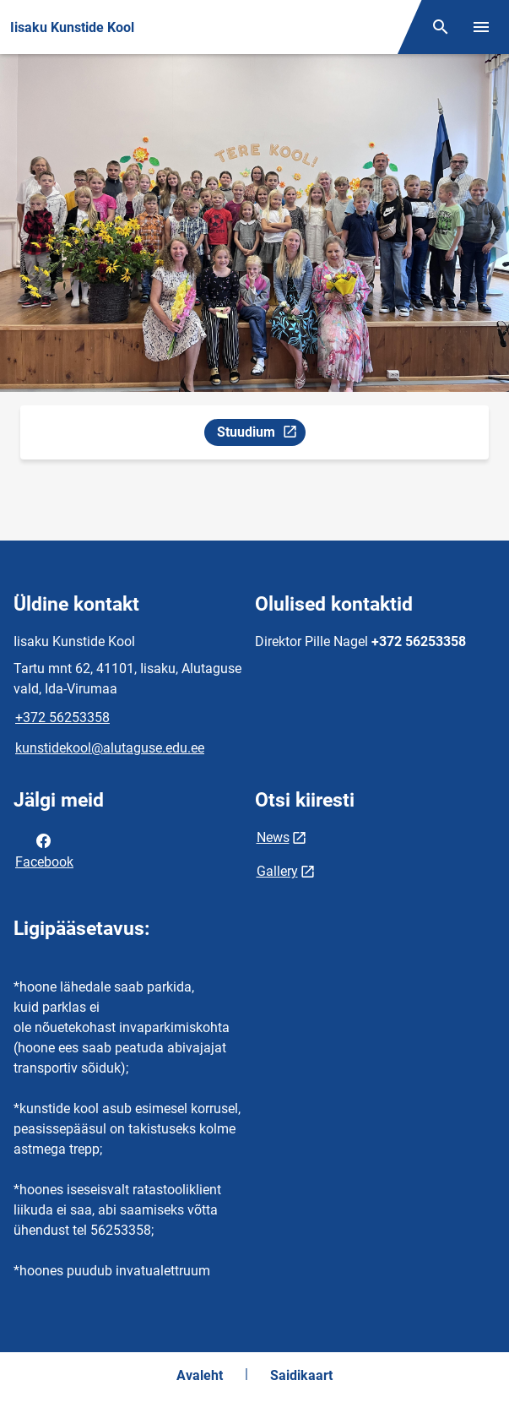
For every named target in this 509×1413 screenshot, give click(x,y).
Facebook (44, 849)
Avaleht (199, 1375)
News (273, 837)
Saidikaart (301, 1375)
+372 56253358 (62, 717)
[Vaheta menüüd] (481, 27)
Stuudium (261, 434)
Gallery (277, 871)
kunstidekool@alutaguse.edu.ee (109, 748)
